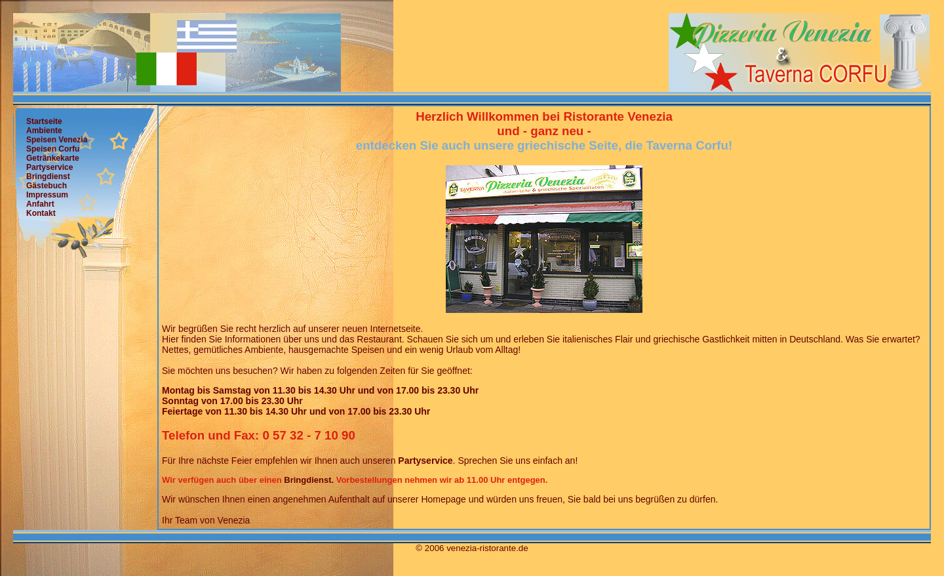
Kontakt (41, 213)
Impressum (47, 194)
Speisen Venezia (56, 139)
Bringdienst (48, 176)
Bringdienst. (309, 480)
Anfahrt (40, 204)
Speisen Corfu (52, 149)
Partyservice (49, 167)
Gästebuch (46, 185)
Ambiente (44, 130)
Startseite (44, 121)
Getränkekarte (52, 158)
